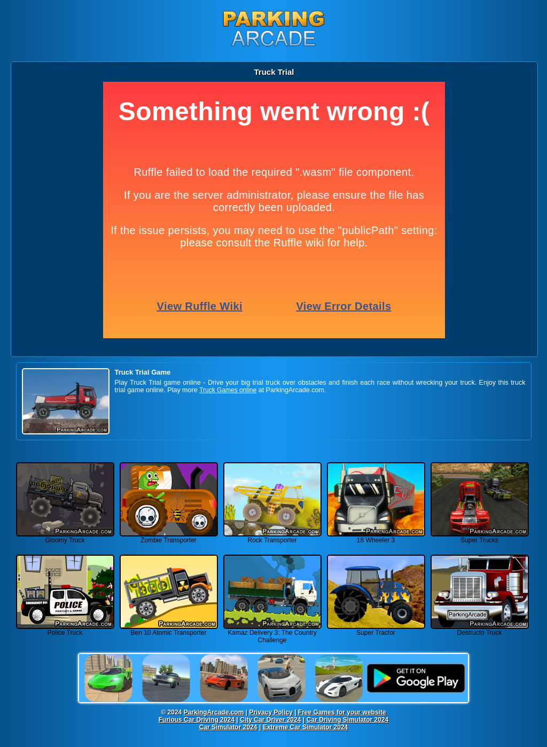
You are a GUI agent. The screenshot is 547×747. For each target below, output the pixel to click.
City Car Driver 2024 (270, 719)
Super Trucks (480, 537)
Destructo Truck (480, 629)
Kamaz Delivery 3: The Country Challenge (272, 633)
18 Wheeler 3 (376, 537)
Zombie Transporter (169, 537)
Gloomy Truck (65, 537)
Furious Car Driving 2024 (197, 719)
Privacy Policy (270, 712)
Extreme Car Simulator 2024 (305, 727)
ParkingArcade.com (214, 712)
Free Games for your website (342, 712)
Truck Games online (227, 390)
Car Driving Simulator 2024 (347, 719)
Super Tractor (376, 629)
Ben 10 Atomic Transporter (169, 629)
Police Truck (65, 629)
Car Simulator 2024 (228, 727)
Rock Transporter (272, 537)
